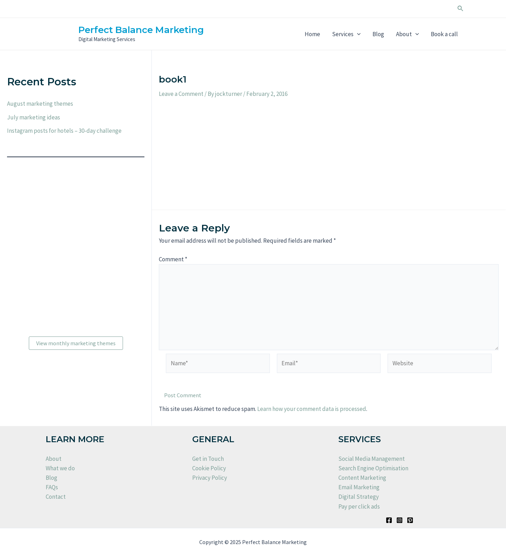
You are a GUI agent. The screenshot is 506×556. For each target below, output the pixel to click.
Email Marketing (358, 487)
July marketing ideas (33, 117)
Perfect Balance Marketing (141, 29)
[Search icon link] (461, 8)
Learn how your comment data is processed (311, 409)
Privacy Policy (209, 478)
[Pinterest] (410, 520)
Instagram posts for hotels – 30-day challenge (64, 131)
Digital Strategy (358, 497)
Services (346, 34)
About (407, 34)
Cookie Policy (209, 468)
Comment (173, 259)
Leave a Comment (181, 94)
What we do (60, 468)
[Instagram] (399, 520)
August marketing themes (40, 103)
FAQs (52, 487)
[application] (357, 34)
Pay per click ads (359, 506)
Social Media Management (371, 459)
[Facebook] (389, 520)
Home (312, 34)
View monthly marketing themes (76, 343)
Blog (378, 34)
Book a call (444, 34)
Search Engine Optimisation (373, 468)
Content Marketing (362, 478)
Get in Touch (208, 459)
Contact (56, 497)
